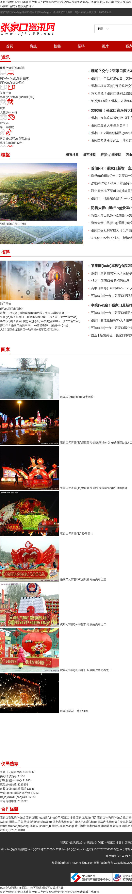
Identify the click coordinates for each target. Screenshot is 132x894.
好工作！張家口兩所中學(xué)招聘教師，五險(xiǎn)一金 (34, 325)
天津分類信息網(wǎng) (38, 821)
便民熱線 (9, 763)
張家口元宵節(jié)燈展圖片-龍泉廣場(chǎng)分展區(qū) (93, 487)
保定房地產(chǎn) (63, 821)
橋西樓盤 (89, 154)
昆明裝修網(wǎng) (63, 825)
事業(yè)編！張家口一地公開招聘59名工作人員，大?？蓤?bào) (38, 317)
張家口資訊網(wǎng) (12, 817)
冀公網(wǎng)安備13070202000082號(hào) (97, 849)
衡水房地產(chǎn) (86, 821)
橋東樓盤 (72, 154)
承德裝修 (106, 825)
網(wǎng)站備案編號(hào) (17, 849)
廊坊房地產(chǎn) (108, 821)
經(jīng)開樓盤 (111, 154)
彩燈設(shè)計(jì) (40, 825)
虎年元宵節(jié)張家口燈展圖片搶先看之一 (86, 670)
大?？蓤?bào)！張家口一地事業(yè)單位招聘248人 (29, 329)
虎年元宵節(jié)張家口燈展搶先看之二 (83, 624)
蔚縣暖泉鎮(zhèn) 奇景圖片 (77, 396)
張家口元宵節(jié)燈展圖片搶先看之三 (83, 579)
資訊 (33, 46)
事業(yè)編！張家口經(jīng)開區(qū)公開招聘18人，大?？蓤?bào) (40, 321)
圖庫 (5, 349)
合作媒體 (9, 809)
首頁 (9, 46)
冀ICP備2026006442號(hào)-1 (51, 849)
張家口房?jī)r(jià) (86, 817)
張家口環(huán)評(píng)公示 (43, 817)
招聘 (81, 46)
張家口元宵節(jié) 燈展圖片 (76, 533)
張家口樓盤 (68, 817)
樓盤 (57, 46)
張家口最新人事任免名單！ (110, 125)
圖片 (105, 46)
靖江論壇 (80, 825)
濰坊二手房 (16, 821)
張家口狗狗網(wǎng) (109, 817)
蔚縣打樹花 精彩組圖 (74, 710)
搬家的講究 (93, 825)
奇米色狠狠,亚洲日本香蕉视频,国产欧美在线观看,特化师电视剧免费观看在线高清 (49, 891)
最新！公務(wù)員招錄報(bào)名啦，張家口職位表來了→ (35, 312)
